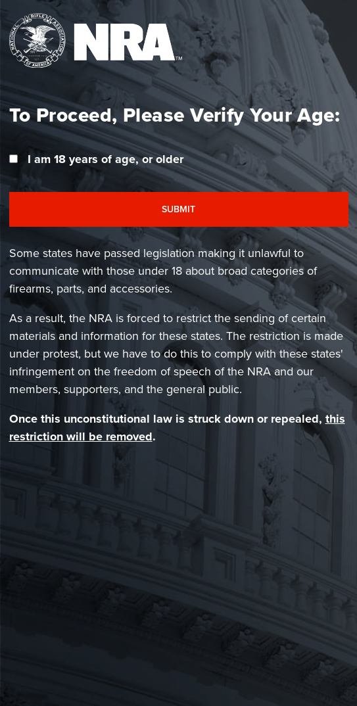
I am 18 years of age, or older (105, 159)
